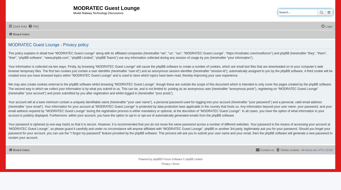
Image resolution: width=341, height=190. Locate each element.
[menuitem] (33, 26)
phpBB (157, 159)
